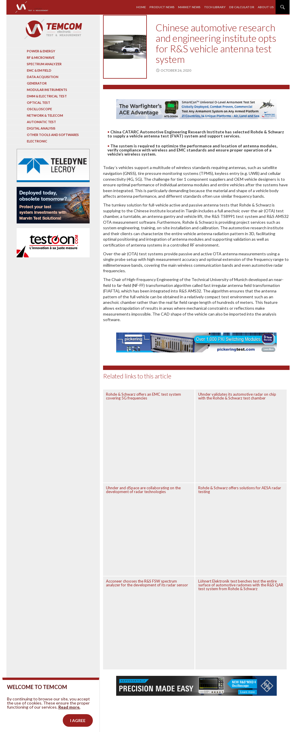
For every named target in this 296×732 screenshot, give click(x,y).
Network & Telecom (45, 115)
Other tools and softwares (53, 135)
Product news (162, 7)
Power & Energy (41, 51)
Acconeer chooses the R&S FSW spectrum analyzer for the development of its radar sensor (147, 583)
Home (141, 7)
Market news (189, 7)
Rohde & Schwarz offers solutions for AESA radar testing (239, 489)
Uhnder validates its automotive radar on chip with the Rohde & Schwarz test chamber (237, 396)
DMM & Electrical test (47, 96)
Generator (37, 83)
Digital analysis (41, 128)
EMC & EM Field (39, 70)
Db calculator (241, 7)
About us (266, 7)
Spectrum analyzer (44, 64)
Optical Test (38, 102)
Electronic (37, 141)
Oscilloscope (39, 109)
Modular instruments (47, 90)
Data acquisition (42, 77)
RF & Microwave (41, 57)
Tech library (215, 7)
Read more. (69, 721)
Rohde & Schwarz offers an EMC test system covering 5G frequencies (143, 396)
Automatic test (41, 122)
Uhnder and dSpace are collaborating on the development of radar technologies (143, 489)
